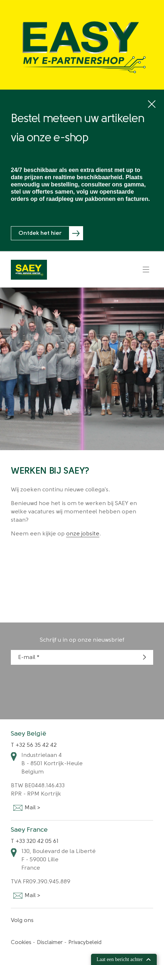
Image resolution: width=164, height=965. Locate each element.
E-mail (26, 657)
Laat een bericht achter (123, 959)
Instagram (66, 921)
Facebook (46, 921)
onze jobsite (82, 534)
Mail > (18, 808)
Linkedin (55, 921)
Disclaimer (50, 942)
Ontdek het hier (40, 233)
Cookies (21, 942)
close (151, 104)
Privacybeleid (85, 942)
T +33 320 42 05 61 (35, 841)
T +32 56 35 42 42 (34, 745)
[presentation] (66, 686)
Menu (146, 269)
